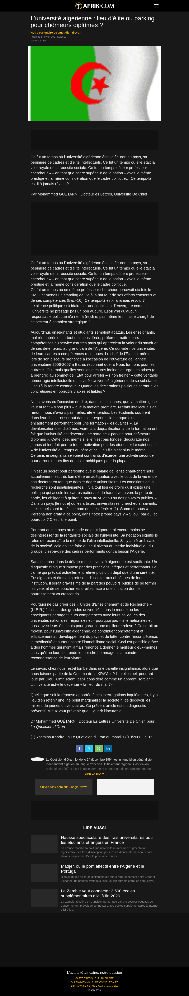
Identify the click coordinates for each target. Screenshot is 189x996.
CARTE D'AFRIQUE (85, 978)
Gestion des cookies (107, 986)
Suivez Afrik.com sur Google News (63, 787)
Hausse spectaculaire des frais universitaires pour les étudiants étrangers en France (107, 840)
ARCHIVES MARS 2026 (83, 986)
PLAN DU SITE (106, 978)
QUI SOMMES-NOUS (82, 982)
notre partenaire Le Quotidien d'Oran (56, 32)
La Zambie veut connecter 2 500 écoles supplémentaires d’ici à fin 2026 (98, 893)
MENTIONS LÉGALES (106, 982)
